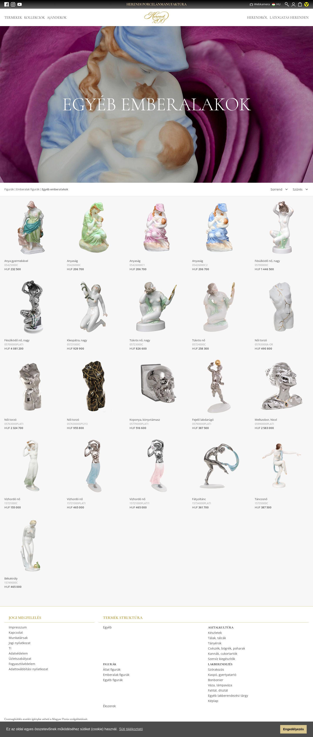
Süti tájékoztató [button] (131, 729)
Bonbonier (215, 680)
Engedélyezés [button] (293, 729)
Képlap (213, 701)
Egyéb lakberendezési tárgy (228, 695)
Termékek (13, 17)
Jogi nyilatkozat (19, 643)
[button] (276, 729)
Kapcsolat (16, 632)
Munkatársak (18, 638)
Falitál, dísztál (218, 690)
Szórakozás (216, 669)
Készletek (215, 633)
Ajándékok (57, 17)
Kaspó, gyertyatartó (222, 675)
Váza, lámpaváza (220, 685)
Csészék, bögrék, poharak (226, 648)
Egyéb (107, 627)
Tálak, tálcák (217, 638)
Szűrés (298, 189)
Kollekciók (34, 17)
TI (10, 648)
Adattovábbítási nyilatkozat (28, 669)
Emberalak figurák (28, 189)
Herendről (257, 17)
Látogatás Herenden (289, 17)
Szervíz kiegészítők (221, 659)
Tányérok (214, 643)
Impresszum (18, 627)
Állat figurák (111, 669)
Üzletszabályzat (20, 659)
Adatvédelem (18, 653)
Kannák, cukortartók (222, 654)
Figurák (9, 189)
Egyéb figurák (113, 680)
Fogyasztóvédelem (22, 664)
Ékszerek (109, 706)
